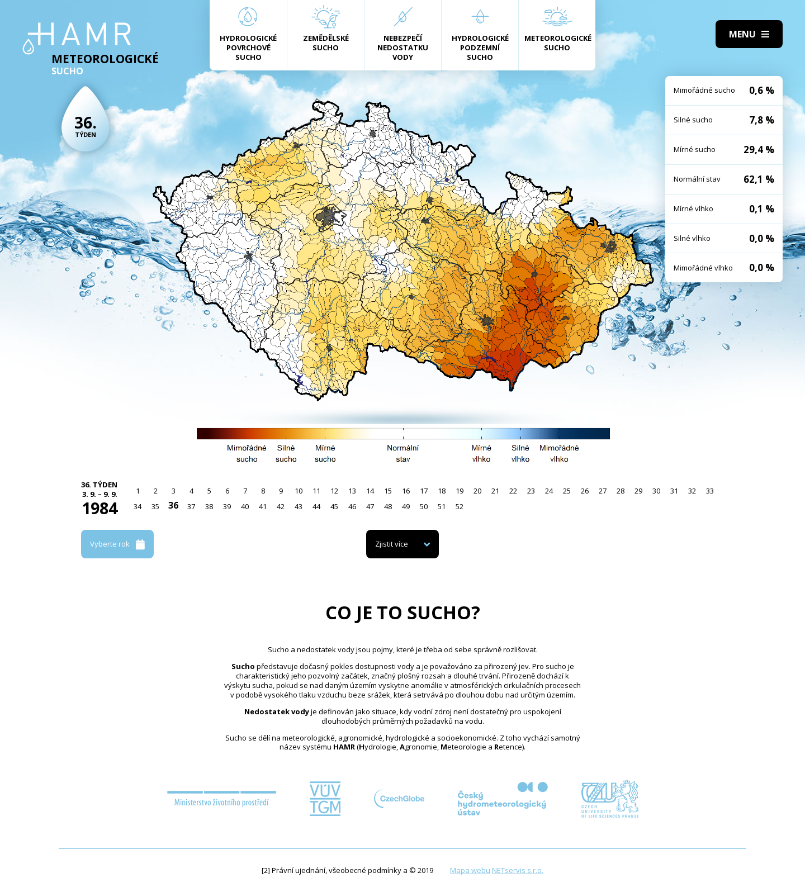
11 (316, 491)
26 (585, 491)
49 (406, 506)
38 (209, 506)
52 (459, 506)
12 (334, 491)
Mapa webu (470, 870)
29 (638, 491)
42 (281, 506)
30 (656, 491)
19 (459, 491)
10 (298, 491)
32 (692, 491)
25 (567, 491)
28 (620, 491)
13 (352, 491)
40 (245, 506)
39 (227, 506)
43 (298, 506)
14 (370, 491)
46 (352, 506)
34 (137, 506)
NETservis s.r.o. (517, 870)
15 (388, 491)
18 (442, 491)
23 (531, 491)
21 (495, 491)
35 (155, 506)
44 (316, 506)
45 (334, 506)
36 (173, 505)
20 (477, 491)
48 (388, 506)
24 (549, 491)
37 (191, 506)
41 (263, 506)
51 (442, 506)
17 (424, 491)
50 (424, 506)
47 (370, 506)
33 (710, 491)
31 (674, 491)
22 (513, 491)
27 (603, 491)
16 (406, 491)
